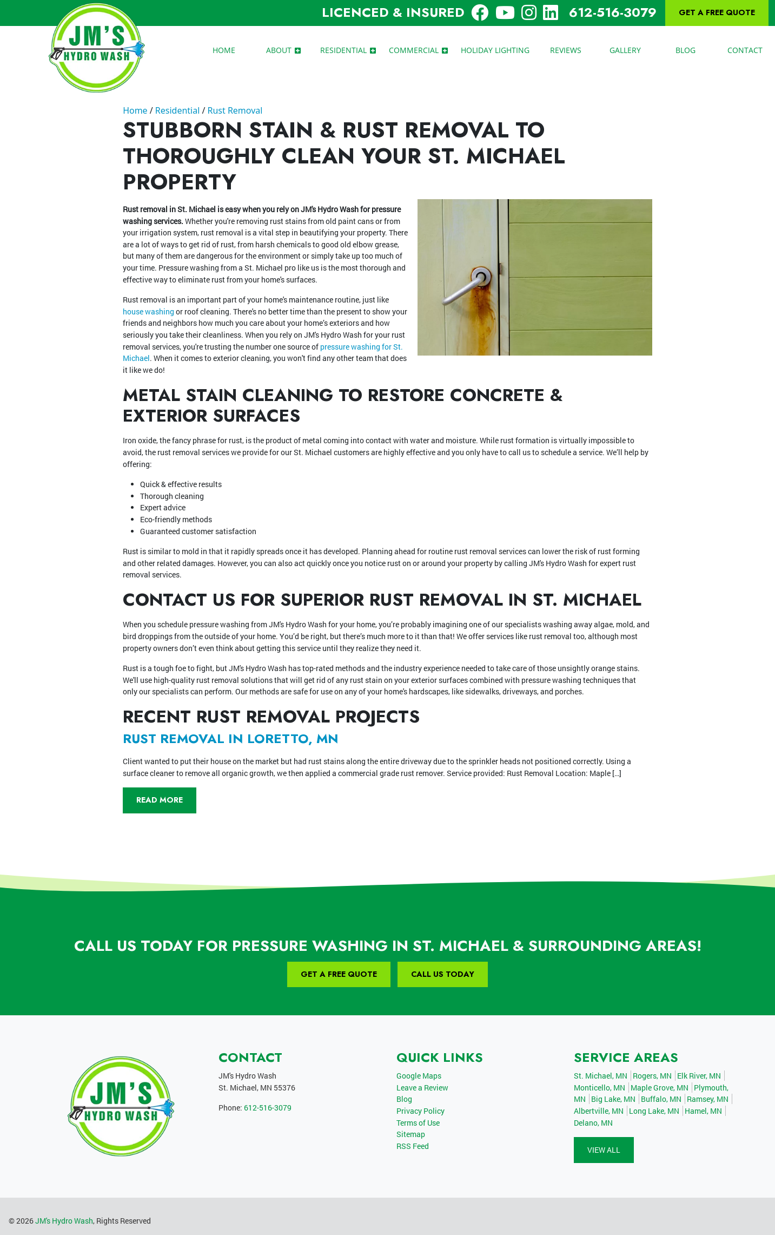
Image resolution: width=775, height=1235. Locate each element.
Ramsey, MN (707, 1099)
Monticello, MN (599, 1087)
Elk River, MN (699, 1075)
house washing (148, 311)
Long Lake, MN (654, 1111)
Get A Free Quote (717, 12)
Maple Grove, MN (659, 1087)
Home (135, 110)
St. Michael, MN (600, 1075)
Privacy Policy (420, 1111)
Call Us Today (442, 974)
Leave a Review (422, 1087)
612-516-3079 (613, 12)
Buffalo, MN (661, 1099)
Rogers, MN (652, 1075)
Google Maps (418, 1075)
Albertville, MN (599, 1111)
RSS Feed (412, 1146)
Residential (177, 110)
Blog (404, 1099)
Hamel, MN (703, 1111)
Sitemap (410, 1134)
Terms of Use (418, 1123)
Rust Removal (234, 110)
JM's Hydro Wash (64, 1221)
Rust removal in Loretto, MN (231, 738)
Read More (159, 799)
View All (603, 1150)
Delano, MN (593, 1123)
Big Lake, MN (613, 1099)
